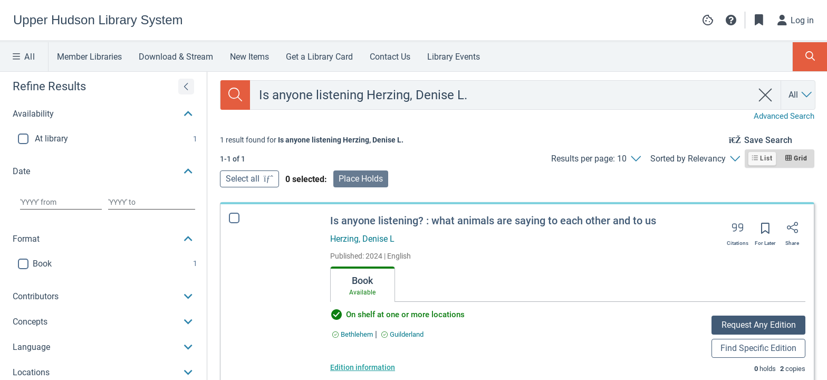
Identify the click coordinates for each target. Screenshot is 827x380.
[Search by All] (800, 95)
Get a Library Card (319, 57)
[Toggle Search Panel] (810, 56)
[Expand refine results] (186, 86)
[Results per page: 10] (596, 158)
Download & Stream (176, 57)
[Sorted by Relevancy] (695, 158)
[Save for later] (765, 231)
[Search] (235, 95)
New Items (249, 57)
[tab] (362, 284)
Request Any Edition (759, 325)
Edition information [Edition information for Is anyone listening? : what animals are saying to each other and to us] (362, 367)
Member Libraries (89, 57)
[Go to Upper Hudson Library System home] (98, 20)
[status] (311, 140)
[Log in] (796, 20)
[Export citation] (738, 231)
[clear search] (765, 95)
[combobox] (501, 95)
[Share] (792, 231)
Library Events (453, 57)
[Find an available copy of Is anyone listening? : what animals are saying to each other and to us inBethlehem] (352, 334)
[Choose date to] (151, 202)
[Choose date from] (61, 202)
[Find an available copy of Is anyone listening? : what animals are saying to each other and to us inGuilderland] (402, 334)
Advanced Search (784, 116)
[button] (731, 20)
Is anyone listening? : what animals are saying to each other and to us (493, 220)
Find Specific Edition (758, 348)
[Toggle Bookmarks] (758, 20)
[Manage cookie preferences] (707, 20)
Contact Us (390, 57)
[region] (103, 209)
